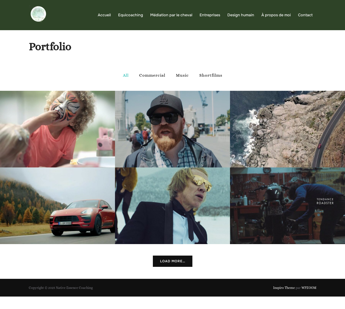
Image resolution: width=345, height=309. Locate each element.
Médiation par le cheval (171, 14)
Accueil (104, 14)
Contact (305, 14)
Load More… (172, 273)
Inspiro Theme (284, 300)
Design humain (240, 14)
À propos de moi (276, 14)
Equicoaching (130, 14)
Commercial (152, 87)
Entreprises (210, 14)
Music (182, 87)
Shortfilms (210, 87)
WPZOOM (308, 300)
